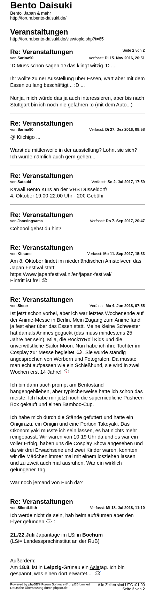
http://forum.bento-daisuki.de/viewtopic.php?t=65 (56, 39)
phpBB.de (60, 588)
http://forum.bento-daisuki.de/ (38, 18)
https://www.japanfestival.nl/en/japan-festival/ (60, 274)
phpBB (33, 584)
